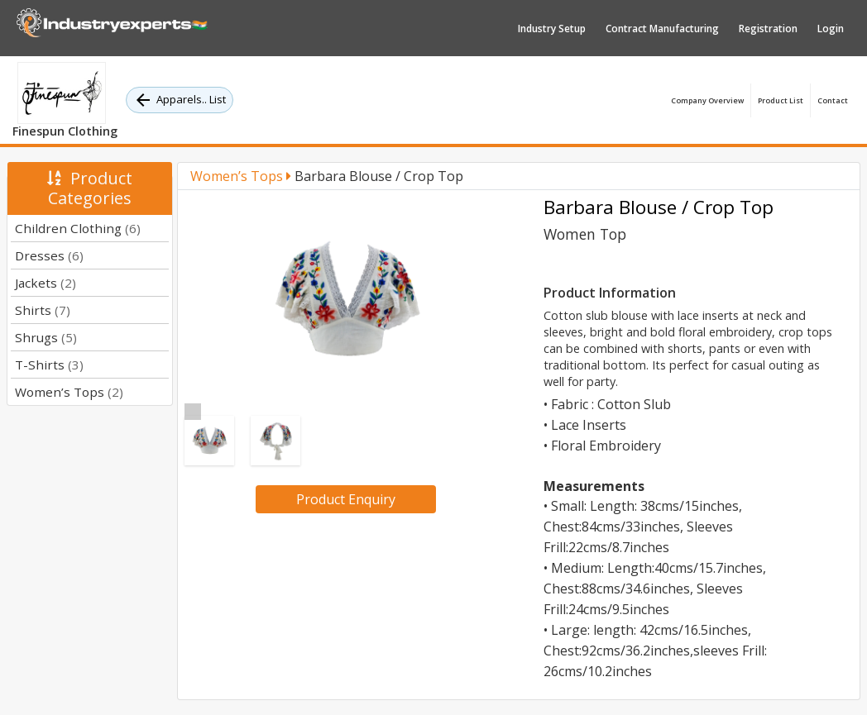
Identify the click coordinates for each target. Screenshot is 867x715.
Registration (768, 28)
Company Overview (707, 100)
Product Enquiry (345, 499)
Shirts (42, 310)
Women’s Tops (69, 392)
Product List (780, 100)
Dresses (49, 255)
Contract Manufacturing (662, 28)
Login (830, 28)
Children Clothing (78, 228)
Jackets (45, 282)
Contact (832, 100)
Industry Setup (552, 28)
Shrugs (46, 337)
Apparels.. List (179, 100)
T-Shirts (49, 364)
